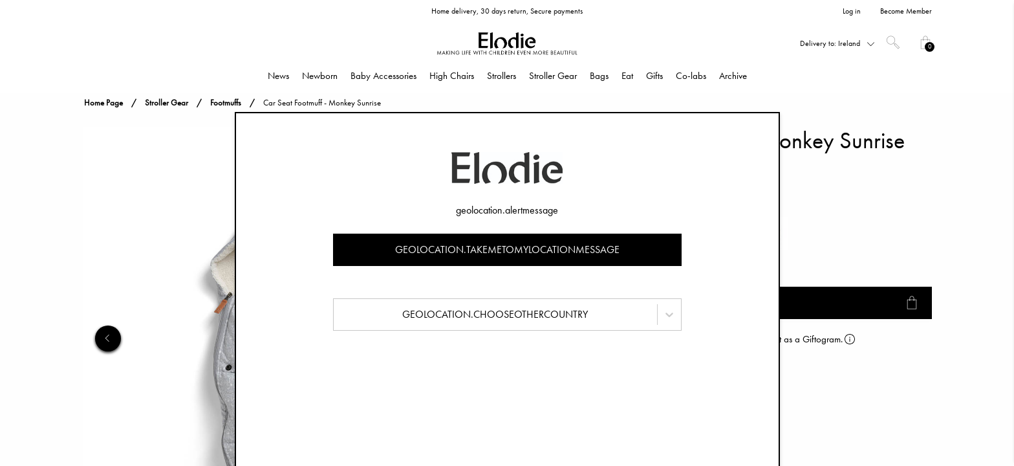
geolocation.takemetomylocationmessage (507, 249)
